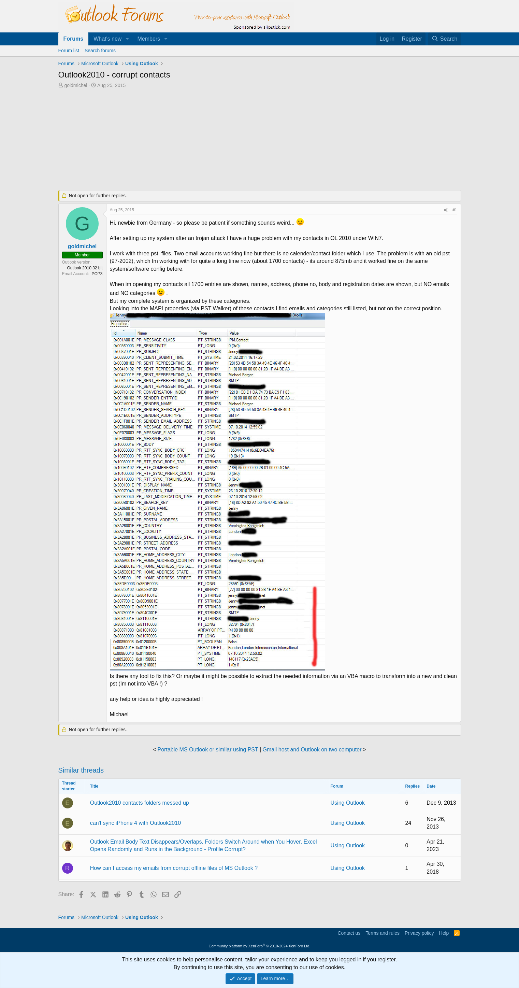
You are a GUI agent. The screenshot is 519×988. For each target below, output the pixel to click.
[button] (127, 38)
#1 (454, 210)
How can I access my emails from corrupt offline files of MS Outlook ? (174, 868)
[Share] (445, 210)
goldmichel (75, 85)
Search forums (100, 50)
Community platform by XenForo (260, 946)
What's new (107, 39)
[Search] (444, 38)
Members (148, 39)
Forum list (68, 50)
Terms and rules (382, 933)
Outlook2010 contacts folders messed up (139, 803)
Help (444, 933)
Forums (73, 39)
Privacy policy (419, 933)
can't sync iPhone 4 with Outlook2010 (135, 823)
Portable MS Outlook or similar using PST (208, 749)
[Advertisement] (223, 140)
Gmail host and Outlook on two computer (312, 749)
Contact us (348, 933)
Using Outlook (348, 803)
